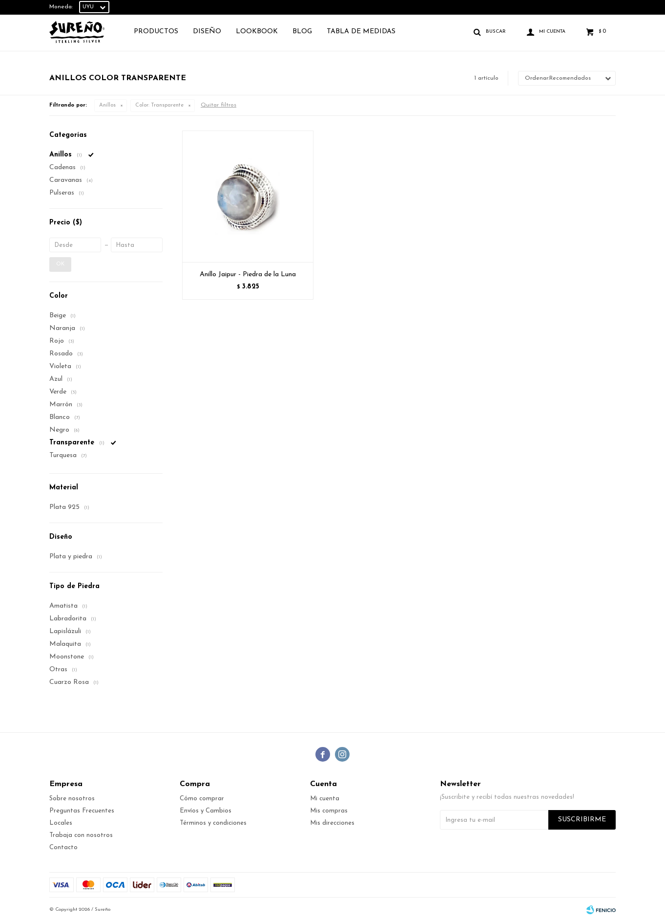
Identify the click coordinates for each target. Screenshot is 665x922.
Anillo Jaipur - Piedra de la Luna (248, 274)
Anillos (107, 105)
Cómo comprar (202, 798)
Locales (60, 823)
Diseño (207, 31)
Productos (156, 31)
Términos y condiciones (213, 823)
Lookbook (257, 31)
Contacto (63, 847)
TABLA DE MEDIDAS (361, 31)
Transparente (159, 105)
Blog (302, 31)
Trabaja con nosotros (81, 835)
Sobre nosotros (72, 798)
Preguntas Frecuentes (81, 811)
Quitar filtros (218, 105)
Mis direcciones (332, 823)
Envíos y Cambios (205, 811)
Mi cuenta (324, 798)
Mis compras (329, 811)
